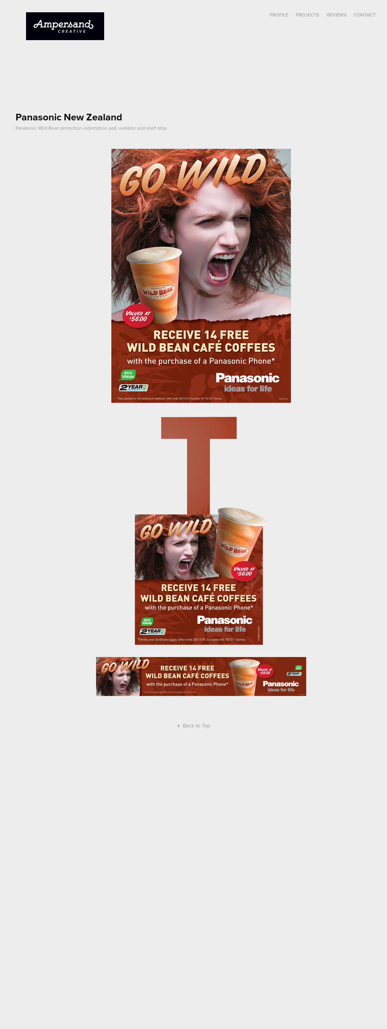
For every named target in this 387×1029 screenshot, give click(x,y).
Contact (365, 14)
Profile (279, 14)
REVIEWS (337, 14)
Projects (307, 14)
